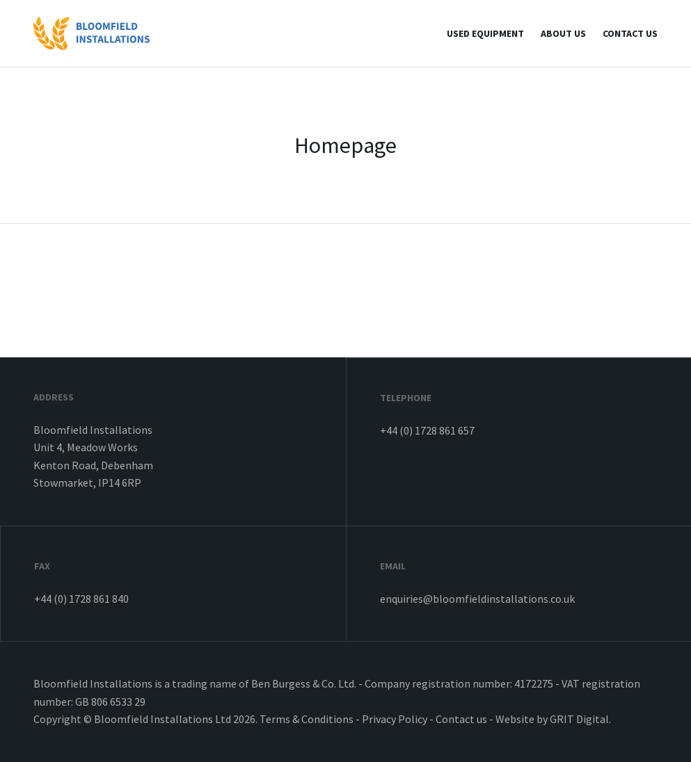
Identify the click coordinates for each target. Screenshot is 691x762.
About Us (563, 33)
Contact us (630, 33)
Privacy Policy (394, 719)
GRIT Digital (579, 719)
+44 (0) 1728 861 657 (427, 430)
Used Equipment (485, 33)
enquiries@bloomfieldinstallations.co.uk (477, 599)
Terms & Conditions (307, 719)
